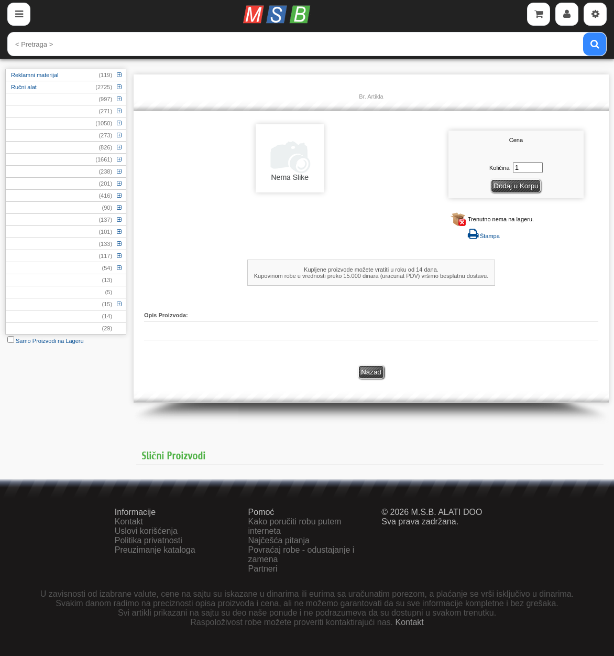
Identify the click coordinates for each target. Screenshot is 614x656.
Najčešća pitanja (279, 540)
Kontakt (129, 521)
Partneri (263, 568)
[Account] (566, 14)
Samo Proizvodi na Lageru (45, 341)
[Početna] (278, 14)
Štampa (484, 236)
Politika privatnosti (148, 540)
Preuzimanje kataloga (155, 549)
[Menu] (18, 14)
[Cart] (538, 14)
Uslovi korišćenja (146, 530)
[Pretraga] (594, 44)
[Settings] (595, 14)
